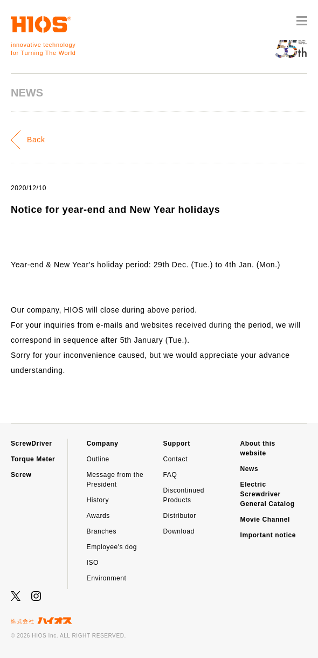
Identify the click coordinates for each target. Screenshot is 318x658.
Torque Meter (33, 459)
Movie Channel (265, 519)
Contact (175, 459)
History (98, 500)
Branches (102, 531)
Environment (107, 578)
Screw (21, 475)
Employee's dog (112, 547)
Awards (98, 516)
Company (103, 443)
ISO (93, 562)
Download (179, 531)
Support (176, 443)
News (249, 469)
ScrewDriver (31, 443)
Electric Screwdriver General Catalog (267, 494)
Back (36, 139)
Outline (98, 459)
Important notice (268, 535)
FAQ (170, 475)
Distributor (179, 516)
